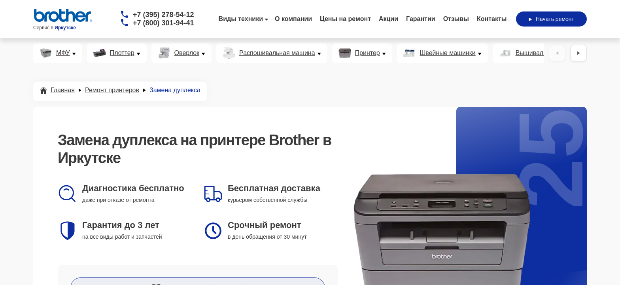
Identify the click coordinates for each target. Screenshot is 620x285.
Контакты (492, 18)
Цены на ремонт (345, 18)
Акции (388, 18)
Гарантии (420, 18)
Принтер (367, 53)
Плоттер (122, 53)
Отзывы (456, 18)
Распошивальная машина (277, 53)
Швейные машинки (448, 53)
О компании (293, 18)
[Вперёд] (578, 53)
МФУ (63, 53)
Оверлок (186, 53)
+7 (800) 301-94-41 (163, 23)
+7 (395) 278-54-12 (163, 15)
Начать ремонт (551, 19)
